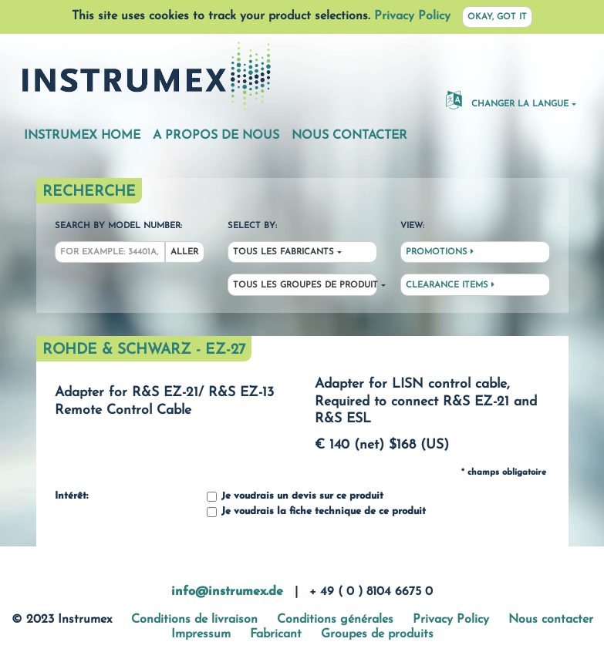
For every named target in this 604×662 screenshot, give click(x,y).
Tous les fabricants (283, 252)
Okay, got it (497, 17)
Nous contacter (349, 135)
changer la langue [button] (507, 99)
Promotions (440, 252)
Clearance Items (450, 285)
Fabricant (276, 634)
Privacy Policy (412, 16)
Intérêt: (71, 496)
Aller (184, 252)
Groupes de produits (377, 634)
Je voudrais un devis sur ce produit (295, 497)
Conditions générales (335, 619)
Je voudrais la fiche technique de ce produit (316, 512)
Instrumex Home (82, 135)
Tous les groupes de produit (305, 285)
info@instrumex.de (227, 592)
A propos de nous (216, 135)
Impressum (201, 634)
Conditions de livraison (194, 619)
